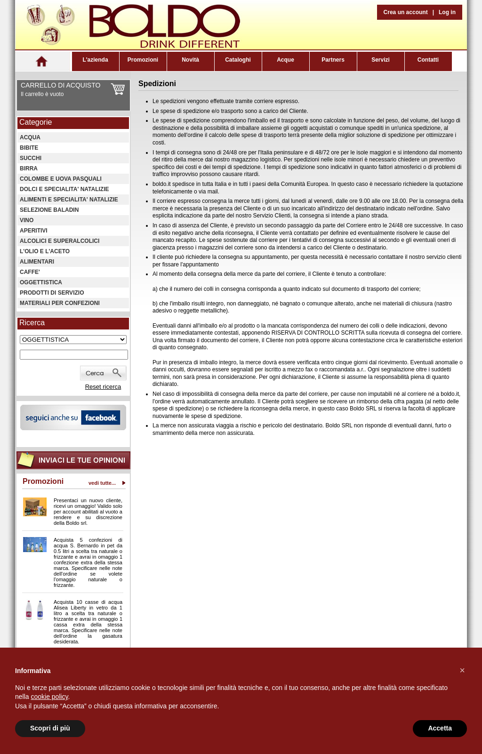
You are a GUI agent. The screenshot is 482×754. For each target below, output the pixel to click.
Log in (447, 12)
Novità (190, 59)
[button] (462, 670)
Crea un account (406, 12)
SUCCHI (30, 158)
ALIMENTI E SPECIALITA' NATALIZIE (69, 199)
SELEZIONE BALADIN (49, 210)
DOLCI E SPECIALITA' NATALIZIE (64, 189)
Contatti (428, 59)
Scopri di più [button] (50, 728)
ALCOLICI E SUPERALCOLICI (59, 241)
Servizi (380, 59)
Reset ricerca (103, 386)
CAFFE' (30, 272)
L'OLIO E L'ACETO (45, 251)
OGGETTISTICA (41, 282)
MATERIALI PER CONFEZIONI (60, 303)
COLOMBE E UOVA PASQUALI (61, 179)
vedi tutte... (102, 483)
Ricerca (32, 323)
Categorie (35, 122)
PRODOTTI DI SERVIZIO (52, 292)
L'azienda (95, 59)
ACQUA (30, 137)
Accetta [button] (440, 728)
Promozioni (143, 59)
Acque (285, 59)
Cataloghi (238, 59)
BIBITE (29, 147)
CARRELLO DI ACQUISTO (60, 85)
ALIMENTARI (37, 261)
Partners (333, 59)
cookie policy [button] (49, 696)
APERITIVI (34, 230)
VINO (26, 220)
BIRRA (29, 168)
